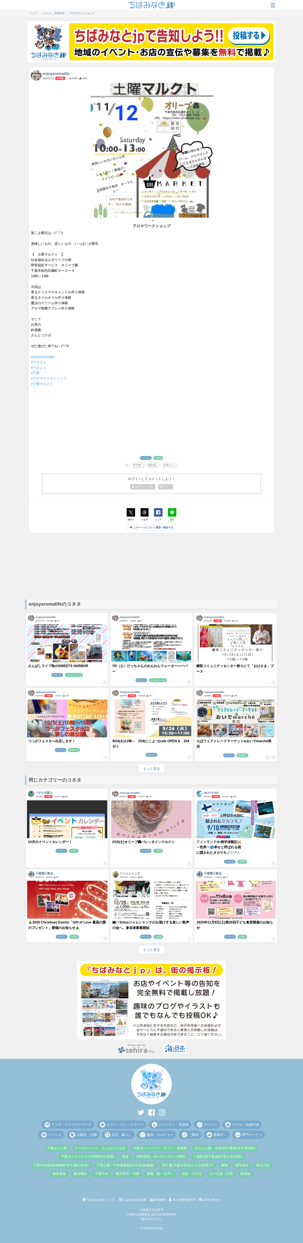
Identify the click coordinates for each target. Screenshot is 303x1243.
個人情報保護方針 (182, 1199)
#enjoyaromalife (43, 357)
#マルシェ (38, 367)
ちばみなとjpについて (98, 1199)
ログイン (165, 487)
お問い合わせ (210, 1199)
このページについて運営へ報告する (151, 527)
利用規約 (158, 1199)
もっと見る (151, 768)
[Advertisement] (151, 565)
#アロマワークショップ (48, 378)
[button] (150, 220)
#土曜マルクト (42, 384)
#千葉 (35, 373)
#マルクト (38, 362)
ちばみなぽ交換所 (132, 1199)
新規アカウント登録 (143, 487)
